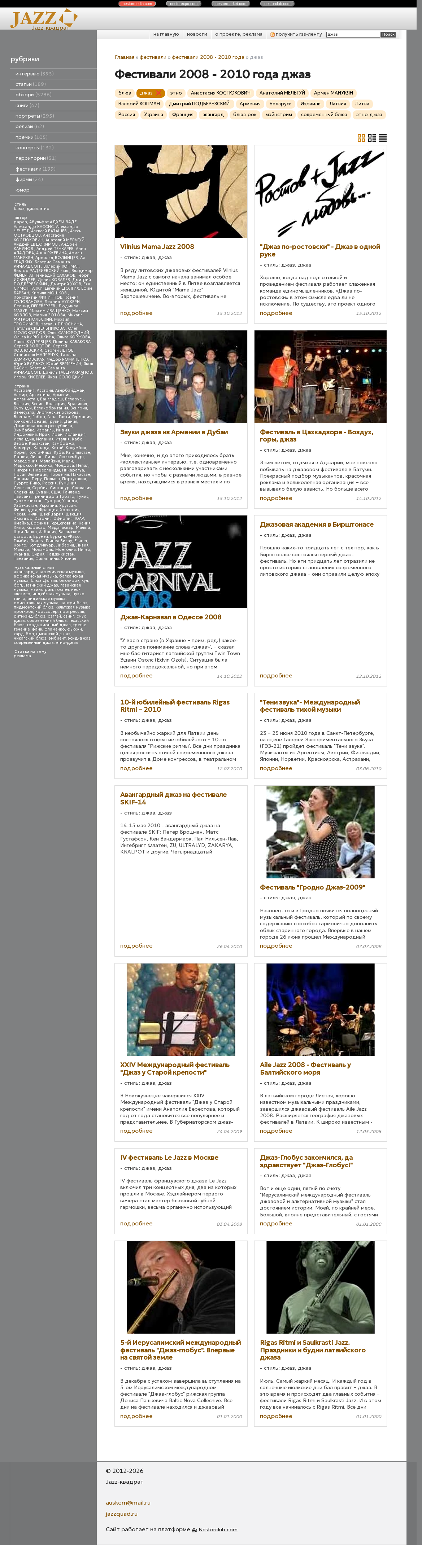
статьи (31, 84)
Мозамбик (42, 549)
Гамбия (21, 541)
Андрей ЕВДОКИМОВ (36, 244)
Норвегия (59, 474)
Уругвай (67, 505)
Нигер (84, 549)
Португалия (74, 479)
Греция (39, 421)
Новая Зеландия (30, 474)
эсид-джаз (79, 638)
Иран (57, 434)
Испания (44, 439)
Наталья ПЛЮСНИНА (61, 324)
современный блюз (47, 620)
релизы (30, 126)
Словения (23, 492)
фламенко (54, 629)
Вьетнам (22, 416)
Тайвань (22, 496)
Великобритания (51, 408)
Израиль (45, 430)
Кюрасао (35, 527)
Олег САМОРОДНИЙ (68, 332)
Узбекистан (25, 505)
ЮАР (79, 518)
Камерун (22, 447)
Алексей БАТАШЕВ (49, 231)
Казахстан (39, 443)
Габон (38, 416)
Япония (68, 558)
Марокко (23, 465)
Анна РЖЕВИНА (51, 253)
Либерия (65, 545)
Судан (42, 492)
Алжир (20, 394)
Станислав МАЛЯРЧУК (36, 354)
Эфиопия (63, 518)
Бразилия (77, 403)
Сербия (40, 488)
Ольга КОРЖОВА (73, 337)
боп (18, 585)
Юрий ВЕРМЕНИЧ (63, 363)
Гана (52, 416)
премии (32, 137)
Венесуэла (24, 412)
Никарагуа (73, 470)
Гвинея (37, 541)
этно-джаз (67, 642)
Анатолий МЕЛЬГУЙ (64, 240)
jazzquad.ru (122, 1513)
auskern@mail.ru (128, 1502)
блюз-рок (69, 580)
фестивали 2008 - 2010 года (208, 57)
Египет (80, 541)
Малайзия (50, 461)
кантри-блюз (74, 603)
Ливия (82, 545)
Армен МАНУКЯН (333, 93)
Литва (51, 457)
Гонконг (22, 421)
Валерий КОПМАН (61, 266)
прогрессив (72, 611)
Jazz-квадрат (51, 27)
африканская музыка (35, 576)
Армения (61, 394)
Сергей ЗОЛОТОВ (32, 346)
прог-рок (23, 611)
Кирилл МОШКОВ (49, 293)
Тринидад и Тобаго (53, 496)
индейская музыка (51, 594)
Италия (63, 439)
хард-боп (24, 634)
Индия (62, 430)
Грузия (55, 421)
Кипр (19, 527)
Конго (20, 545)
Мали (67, 461)
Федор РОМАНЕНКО (67, 359)
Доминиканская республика (43, 425)
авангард (24, 572)
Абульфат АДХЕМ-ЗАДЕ (53, 222)
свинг (68, 616)
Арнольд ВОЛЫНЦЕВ (56, 257)
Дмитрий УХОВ (65, 284)
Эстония (43, 518)
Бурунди (23, 408)
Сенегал (22, 488)
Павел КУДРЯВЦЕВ (32, 341)
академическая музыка (60, 572)
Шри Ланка (25, 532)
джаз (32, 208)
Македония (26, 461)
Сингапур (60, 488)
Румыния (68, 483)
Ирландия (75, 434)
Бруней (40, 536)
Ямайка (21, 523)
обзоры (34, 95)
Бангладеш (51, 399)
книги (27, 105)
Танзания (23, 558)
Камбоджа (63, 443)
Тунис (82, 496)
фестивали (36, 169)
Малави (21, 549)
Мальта (83, 527)
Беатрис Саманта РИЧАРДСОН (42, 264)
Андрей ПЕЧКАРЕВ (55, 248)
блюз (19, 208)
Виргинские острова (57, 412)
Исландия (24, 439)
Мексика (43, 465)
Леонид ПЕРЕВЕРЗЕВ (35, 306)
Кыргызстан (78, 452)
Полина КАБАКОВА (72, 341)
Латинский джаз (41, 585)
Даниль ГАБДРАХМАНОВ (67, 372)
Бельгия (21, 403)
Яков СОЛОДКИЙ (65, 377)
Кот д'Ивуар (41, 545)
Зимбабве (24, 430)
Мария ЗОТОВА (49, 315)
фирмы (29, 179)
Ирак (44, 434)
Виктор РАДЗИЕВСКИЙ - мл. (41, 270)
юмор (23, 190)
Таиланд (71, 492)
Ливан (36, 457)
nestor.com (137, 3)
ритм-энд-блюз (29, 616)
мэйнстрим (42, 589)
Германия (81, 416)
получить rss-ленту (296, 34)
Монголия (65, 549)
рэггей (54, 616)
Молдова (64, 465)
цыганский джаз (53, 634)
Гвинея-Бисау (59, 541)
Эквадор (23, 518)
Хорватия (69, 510)
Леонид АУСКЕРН (62, 301)
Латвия (21, 457)
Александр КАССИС (34, 226)
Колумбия (76, 447)
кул (85, 580)
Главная (124, 57)
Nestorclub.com (218, 1529)
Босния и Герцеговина (54, 523)
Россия (49, 483)
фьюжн (74, 629)
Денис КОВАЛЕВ (54, 279)
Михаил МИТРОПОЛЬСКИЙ (48, 317)
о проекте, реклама (238, 34)
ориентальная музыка (36, 603)
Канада (41, 447)
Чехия (19, 514)
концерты (35, 148)
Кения (85, 523)
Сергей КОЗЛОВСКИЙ (40, 348)
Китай (58, 447)
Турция (52, 501)
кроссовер (46, 611)
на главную (166, 34)
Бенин (37, 403)
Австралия (24, 390)
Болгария (55, 403)
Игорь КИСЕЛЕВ (29, 377)
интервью (35, 74)
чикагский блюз (30, 638)
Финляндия (25, 510)
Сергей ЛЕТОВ (59, 350)
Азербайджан (69, 390)
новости (197, 34)
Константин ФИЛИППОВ (38, 297)
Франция (48, 510)
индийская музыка (46, 598)
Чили (32, 514)
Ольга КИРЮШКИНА (34, 337)
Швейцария (52, 514)
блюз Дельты (44, 580)
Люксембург (71, 457)
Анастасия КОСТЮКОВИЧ (39, 237)
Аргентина (40, 394)
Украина (48, 505)
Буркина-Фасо (65, 536)
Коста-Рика (40, 452)
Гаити (64, 416)
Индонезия (25, 434)
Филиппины (47, 558)
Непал (82, 465)
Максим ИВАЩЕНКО (50, 310)
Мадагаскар (61, 527)
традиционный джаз (49, 625)
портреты (35, 116)
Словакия (81, 488)
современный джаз (34, 642)
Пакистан (80, 474)
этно (44, 208)
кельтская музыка (73, 607)
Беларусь (74, 399)
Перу (37, 479)
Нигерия (22, 470)
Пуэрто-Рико (27, 483)
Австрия (45, 390)
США (55, 492)
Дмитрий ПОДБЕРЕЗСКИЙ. (200, 104)
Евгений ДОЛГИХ (62, 288)
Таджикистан (60, 554)
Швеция (74, 514)
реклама (22, 656)
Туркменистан (28, 501)
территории (36, 158)
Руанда (21, 554)
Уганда (69, 501)
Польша (52, 479)
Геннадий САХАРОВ (55, 275)
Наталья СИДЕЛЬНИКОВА (40, 328)
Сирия (37, 554)
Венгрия (78, 408)
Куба (59, 452)
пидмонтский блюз (33, 607)
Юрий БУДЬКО (29, 363)
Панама (22, 479)
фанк (37, 629)
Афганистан (26, 399)
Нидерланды (46, 470)
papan (20, 222)
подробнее (136, 313)
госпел (62, 589)
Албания (47, 532)
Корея (20, 452)
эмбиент (57, 638)
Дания (70, 421)
